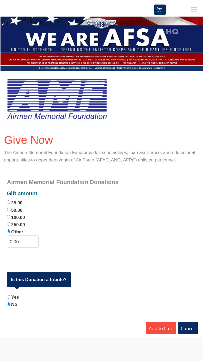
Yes (15, 297)
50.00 (17, 210)
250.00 (18, 224)
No (14, 304)
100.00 (18, 217)
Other (17, 231)
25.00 (17, 202)
